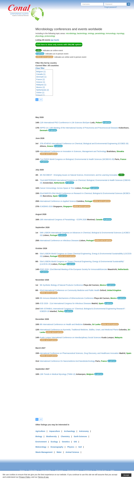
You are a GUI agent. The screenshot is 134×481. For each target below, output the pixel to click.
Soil (80, 447)
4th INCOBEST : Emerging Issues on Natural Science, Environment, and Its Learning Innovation (79, 175)
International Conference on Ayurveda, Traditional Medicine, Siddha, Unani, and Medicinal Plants (79, 330)
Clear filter (39, 68)
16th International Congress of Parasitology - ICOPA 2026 (63, 219)
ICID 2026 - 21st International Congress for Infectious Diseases (65, 303)
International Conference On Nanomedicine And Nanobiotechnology (67, 361)
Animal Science (72, 452)
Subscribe (33, 470)
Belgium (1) (41, 72)
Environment (41, 442)
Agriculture (40, 431)
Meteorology (40, 447)
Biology (38, 436)
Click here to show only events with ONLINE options (59, 45)
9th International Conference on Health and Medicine (61, 324)
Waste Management (43, 452)
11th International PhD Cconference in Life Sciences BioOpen (65, 122)
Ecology (54, 442)
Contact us (87, 470)
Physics (70, 447)
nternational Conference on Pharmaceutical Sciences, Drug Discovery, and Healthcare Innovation (79, 353)
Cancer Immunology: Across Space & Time (57, 188)
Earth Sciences (80, 436)
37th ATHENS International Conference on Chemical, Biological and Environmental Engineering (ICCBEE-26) (84, 143)
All (41, 100)
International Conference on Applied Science (58, 201)
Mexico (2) (40, 87)
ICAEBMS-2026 (46, 206)
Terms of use (101, 470)
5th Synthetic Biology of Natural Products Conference (61, 285)
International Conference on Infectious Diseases (59, 240)
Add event (59, 470)
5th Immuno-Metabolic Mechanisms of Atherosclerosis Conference (67, 298)
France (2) (40, 79)
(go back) (55, 40)
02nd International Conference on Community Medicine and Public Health (69, 290)
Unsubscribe (46, 470)
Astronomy (84, 431)
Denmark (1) (41, 77)
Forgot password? (110, 7)
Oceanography (56, 447)
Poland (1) (40, 95)
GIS (75, 442)
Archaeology (69, 431)
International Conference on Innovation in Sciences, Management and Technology (73, 151)
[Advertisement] (12, 66)
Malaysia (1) (41, 85)
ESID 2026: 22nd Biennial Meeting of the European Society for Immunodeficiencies (73, 269)
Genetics (66, 442)
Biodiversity (51, 436)
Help (112, 470)
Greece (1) (40, 82)
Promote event (73, 470)
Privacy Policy (24, 477)
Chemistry (65, 436)
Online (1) (40, 92)
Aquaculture (54, 431)
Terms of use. (43, 477)
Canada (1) (40, 74)
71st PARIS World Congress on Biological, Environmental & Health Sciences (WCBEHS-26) (77, 159)
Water (59, 452)
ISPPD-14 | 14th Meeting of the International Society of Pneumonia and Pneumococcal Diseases (79, 128)
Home (22, 470)
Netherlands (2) (42, 90)
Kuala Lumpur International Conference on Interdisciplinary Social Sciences (70, 337)
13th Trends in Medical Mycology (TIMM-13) (58, 374)
